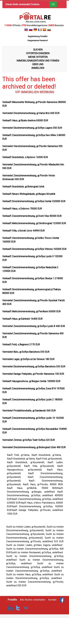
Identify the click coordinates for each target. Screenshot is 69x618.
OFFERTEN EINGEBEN (38, 53)
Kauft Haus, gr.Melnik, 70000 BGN (32, 488)
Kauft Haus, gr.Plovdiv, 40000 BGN (43, 484)
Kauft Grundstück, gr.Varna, (47, 455)
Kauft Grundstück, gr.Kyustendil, (27, 462)
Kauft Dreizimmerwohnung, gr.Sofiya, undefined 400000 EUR (35, 495)
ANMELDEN (37, 68)
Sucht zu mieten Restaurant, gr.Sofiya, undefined (37, 552)
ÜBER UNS (37, 64)
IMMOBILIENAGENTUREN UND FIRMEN (37, 60)
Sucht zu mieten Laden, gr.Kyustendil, (26, 526)
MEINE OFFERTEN (38, 57)
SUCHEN (37, 49)
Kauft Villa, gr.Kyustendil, (40, 466)
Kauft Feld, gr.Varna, (19, 455)
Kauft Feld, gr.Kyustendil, (49, 458)
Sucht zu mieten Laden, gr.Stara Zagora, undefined (35, 545)
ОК (53, 4)
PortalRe (12, 599)
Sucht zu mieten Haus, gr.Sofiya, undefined (30, 574)
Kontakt (52, 599)
